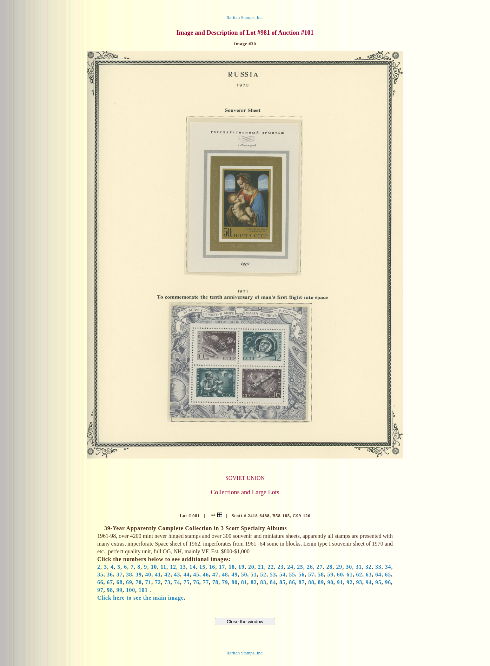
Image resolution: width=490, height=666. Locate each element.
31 (359, 567)
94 (369, 582)
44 (187, 575)
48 (225, 575)
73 (167, 582)
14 (193, 567)
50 (244, 575)
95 (378, 582)
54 (282, 575)
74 (177, 582)
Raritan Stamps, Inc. (245, 17)
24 (290, 567)
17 (222, 567)
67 (110, 582)
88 (311, 582)
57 (311, 575)
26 (310, 567)
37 (120, 575)
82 (254, 582)
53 (273, 575)
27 (320, 567)
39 (138, 575)
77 (206, 582)
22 (271, 567)
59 (330, 575)
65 (388, 575)
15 (202, 567)
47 (215, 575)
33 (378, 567)
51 (254, 575)
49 (234, 575)
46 (206, 575)
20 (251, 567)
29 (339, 567)
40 (148, 575)
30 (349, 567)
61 (349, 575)
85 (282, 582)
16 (212, 567)
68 (120, 582)
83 (263, 582)
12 (173, 567)
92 (349, 582)
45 (196, 575)
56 (302, 575)
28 (329, 567)
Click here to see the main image (140, 598)
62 (359, 575)
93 (359, 582)
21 (261, 567)
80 (234, 582)
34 (388, 567)
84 (273, 582)
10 (154, 567)
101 (143, 590)
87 (302, 582)
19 (241, 567)
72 (158, 582)
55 (292, 575)
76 (196, 582)
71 (148, 582)
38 (129, 575)
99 (119, 590)
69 (129, 582)
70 (138, 582)
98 (110, 590)
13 (183, 567)
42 (167, 575)
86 (292, 582)
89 (321, 582)
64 (378, 575)
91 (340, 582)
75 (187, 582)
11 (163, 567)
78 (215, 582)
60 (340, 575)
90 (330, 582)
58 (321, 575)
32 (368, 567)
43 (177, 575)
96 (388, 582)
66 (100, 582)
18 (232, 567)
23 (280, 567)
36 (110, 575)
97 (100, 590)
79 (225, 582)
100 (130, 590)
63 (369, 575)
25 (300, 567)
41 (158, 575)
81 (244, 582)
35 (100, 575)
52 (263, 575)
